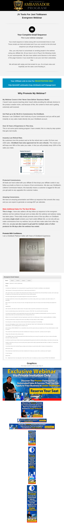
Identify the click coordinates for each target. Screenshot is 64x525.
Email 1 (6, 280)
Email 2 (12, 280)
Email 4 (23, 280)
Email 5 (29, 280)
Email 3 (17, 280)
